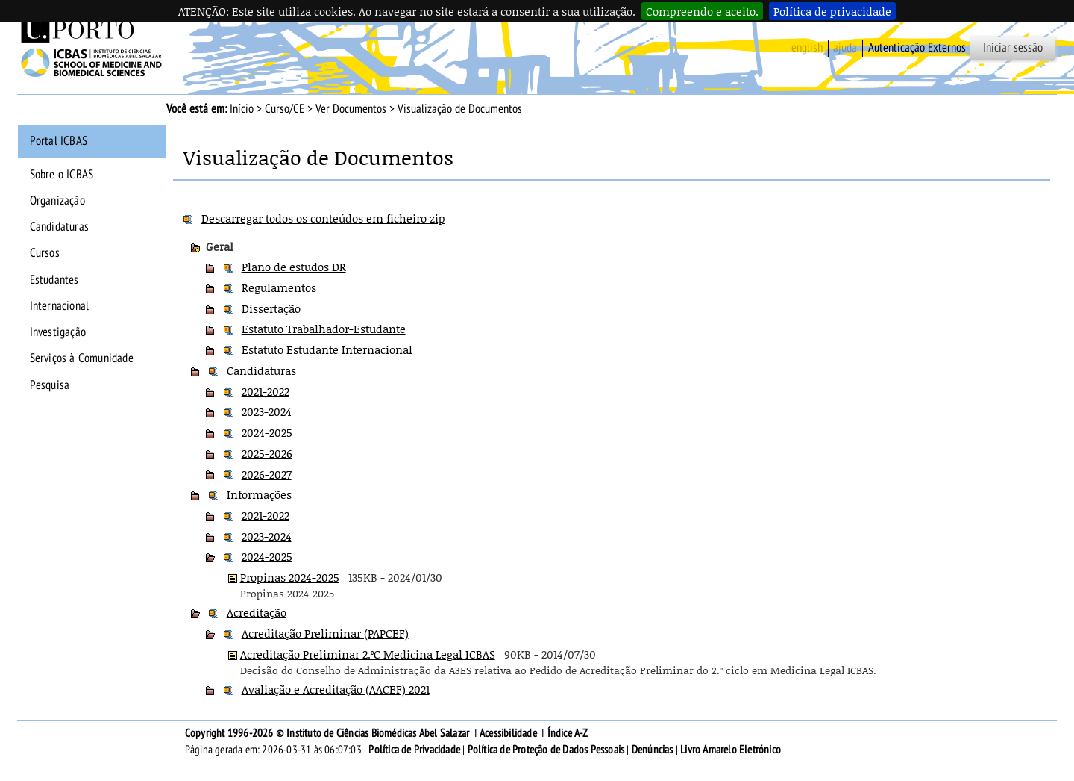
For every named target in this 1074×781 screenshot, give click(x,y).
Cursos (45, 253)
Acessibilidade (508, 733)
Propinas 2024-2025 (289, 577)
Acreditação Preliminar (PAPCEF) (325, 633)
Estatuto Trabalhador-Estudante (324, 328)
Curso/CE (284, 109)
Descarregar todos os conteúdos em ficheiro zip (323, 218)
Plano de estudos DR (294, 266)
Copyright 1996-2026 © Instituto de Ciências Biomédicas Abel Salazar (328, 733)
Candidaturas (59, 227)
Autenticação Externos (917, 47)
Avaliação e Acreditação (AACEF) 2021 (336, 689)
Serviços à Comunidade (82, 358)
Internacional (60, 306)
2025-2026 (267, 453)
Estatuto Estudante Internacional (327, 349)
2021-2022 (265, 391)
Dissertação (271, 308)
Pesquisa (50, 385)
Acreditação (256, 612)
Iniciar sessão (1013, 47)
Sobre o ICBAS (62, 174)
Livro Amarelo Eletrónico (730, 749)
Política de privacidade (832, 11)
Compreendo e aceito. (702, 11)
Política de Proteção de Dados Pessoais (546, 749)
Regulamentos (279, 287)
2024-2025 (267, 432)
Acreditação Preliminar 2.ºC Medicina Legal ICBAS (367, 654)
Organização (57, 200)
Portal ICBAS (58, 141)
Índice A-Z (567, 733)
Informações (259, 494)
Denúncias (652, 749)
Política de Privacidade (414, 749)
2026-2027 (267, 474)
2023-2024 (267, 411)
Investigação (58, 332)
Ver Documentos (350, 109)
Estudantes (54, 280)
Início (242, 109)
